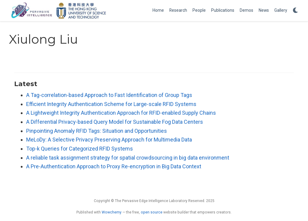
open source (151, 212)
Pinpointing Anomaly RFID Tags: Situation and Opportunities (96, 131)
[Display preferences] (295, 10)
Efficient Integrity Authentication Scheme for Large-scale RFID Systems (111, 104)
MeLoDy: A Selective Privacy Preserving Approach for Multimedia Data (109, 139)
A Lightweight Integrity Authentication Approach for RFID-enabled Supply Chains (121, 113)
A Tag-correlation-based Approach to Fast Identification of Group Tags (109, 95)
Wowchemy (112, 212)
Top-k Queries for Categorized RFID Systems (79, 148)
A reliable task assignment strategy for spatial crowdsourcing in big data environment (127, 157)
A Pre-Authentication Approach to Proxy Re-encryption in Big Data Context (113, 166)
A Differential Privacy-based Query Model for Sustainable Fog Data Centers (114, 122)
